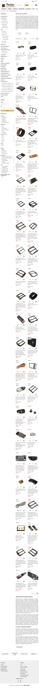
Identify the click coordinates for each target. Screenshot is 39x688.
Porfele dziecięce (4, 24)
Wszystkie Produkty (4, 94)
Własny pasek (4, 34)
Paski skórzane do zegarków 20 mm (7, 91)
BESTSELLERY (21, 8)
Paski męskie (4, 31)
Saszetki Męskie (4, 64)
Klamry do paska (6, 39)
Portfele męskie (4, 19)
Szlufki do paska (5, 37)
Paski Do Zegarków (4, 81)
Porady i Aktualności (23, 676)
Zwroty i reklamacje (4, 666)
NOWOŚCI (10, 8)
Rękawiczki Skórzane (5, 76)
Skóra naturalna (4, 51)
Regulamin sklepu (4, 669)
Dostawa (2, 664)
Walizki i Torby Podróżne (5, 93)
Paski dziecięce (4, 42)
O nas (21, 664)
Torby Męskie (3, 54)
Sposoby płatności (4, 667)
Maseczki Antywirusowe (5, 73)
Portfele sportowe (4, 26)
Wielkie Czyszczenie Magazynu (6, 78)
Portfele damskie (5, 21)
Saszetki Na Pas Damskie (5, 63)
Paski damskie (4, 32)
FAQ (33, 8)
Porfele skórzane (4, 18)
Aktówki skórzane (4, 56)
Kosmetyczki (3, 66)
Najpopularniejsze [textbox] (18, 38)
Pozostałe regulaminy (4, 670)
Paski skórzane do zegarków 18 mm (7, 89)
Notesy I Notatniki (4, 69)
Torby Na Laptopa (4, 48)
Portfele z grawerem (5, 27)
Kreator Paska (3, 68)
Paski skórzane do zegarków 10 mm (7, 83)
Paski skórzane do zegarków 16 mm (7, 88)
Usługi (2, 61)
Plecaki (2, 59)
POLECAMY (28, 8)
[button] (3, 662)
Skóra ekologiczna (5, 52)
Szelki (2, 96)
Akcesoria (2, 58)
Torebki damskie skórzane (5, 49)
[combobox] (21, 39)
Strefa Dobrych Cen (4, 16)
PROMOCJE (15, 8)
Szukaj (7, 110)
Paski (2, 29)
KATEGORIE (4, 8)
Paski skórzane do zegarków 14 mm (7, 86)
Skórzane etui (3, 44)
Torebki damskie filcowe (5, 71)
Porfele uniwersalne (5, 22)
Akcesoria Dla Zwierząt (5, 46)
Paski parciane (4, 41)
